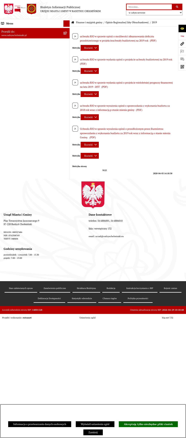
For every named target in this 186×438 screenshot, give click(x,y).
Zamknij (93, 432)
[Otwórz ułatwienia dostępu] (182, 28)
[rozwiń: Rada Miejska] (67, 49)
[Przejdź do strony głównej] (52, 9)
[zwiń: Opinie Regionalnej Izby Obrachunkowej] (67, 150)
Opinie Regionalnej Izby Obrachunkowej (127, 22)
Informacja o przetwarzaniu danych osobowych (39, 424)
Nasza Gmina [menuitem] (8, 29)
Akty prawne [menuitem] (8, 389)
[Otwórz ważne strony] (182, 51)
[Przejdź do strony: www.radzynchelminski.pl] (182, 43)
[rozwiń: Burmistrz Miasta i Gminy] (67, 55)
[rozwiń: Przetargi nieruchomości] (67, 94)
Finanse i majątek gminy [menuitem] (14, 106)
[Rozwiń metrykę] (90, 48)
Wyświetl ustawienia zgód (95, 424)
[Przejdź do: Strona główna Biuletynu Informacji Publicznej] (72, 22)
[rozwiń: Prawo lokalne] (67, 383)
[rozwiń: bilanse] (67, 368)
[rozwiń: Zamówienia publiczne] (67, 87)
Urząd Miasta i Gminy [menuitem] (13, 61)
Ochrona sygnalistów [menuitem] (13, 80)
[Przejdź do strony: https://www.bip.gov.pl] (182, 36)
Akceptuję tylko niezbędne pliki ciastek (148, 424)
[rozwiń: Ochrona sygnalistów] (67, 81)
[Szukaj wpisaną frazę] (177, 7)
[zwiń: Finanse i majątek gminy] (67, 106)
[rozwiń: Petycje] (67, 74)
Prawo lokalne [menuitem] (9, 383)
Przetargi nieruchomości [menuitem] (15, 93)
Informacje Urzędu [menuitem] (11, 68)
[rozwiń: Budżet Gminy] (67, 115)
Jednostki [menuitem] (6, 376)
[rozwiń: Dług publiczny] (67, 124)
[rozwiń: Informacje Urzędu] (67, 68)
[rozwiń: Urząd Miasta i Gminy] (67, 62)
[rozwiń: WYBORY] (67, 43)
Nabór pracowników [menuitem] (12, 100)
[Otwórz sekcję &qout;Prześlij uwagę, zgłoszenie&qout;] (182, 59)
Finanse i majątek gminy (89, 22)
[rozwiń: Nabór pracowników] (67, 100)
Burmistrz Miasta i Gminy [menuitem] (15, 55)
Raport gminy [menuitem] (8, 36)
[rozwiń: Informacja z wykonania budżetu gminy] (67, 141)
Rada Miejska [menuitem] (8, 49)
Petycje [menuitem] (5, 74)
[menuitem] (35, 42)
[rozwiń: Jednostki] (67, 377)
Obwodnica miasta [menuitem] (11, 402)
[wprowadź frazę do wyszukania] (149, 7)
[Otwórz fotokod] (182, 66)
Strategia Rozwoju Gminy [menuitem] (15, 396)
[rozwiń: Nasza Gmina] (67, 30)
